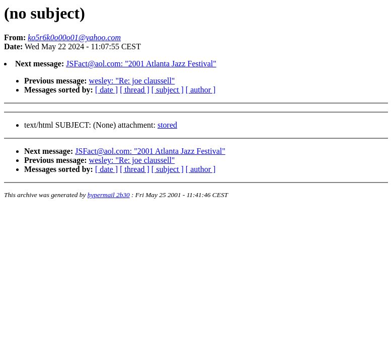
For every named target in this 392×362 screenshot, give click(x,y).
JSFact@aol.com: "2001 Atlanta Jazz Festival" (141, 63)
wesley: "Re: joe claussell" (132, 80)
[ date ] (106, 89)
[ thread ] (134, 89)
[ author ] (201, 89)
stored (167, 125)
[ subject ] (167, 89)
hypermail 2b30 (109, 195)
